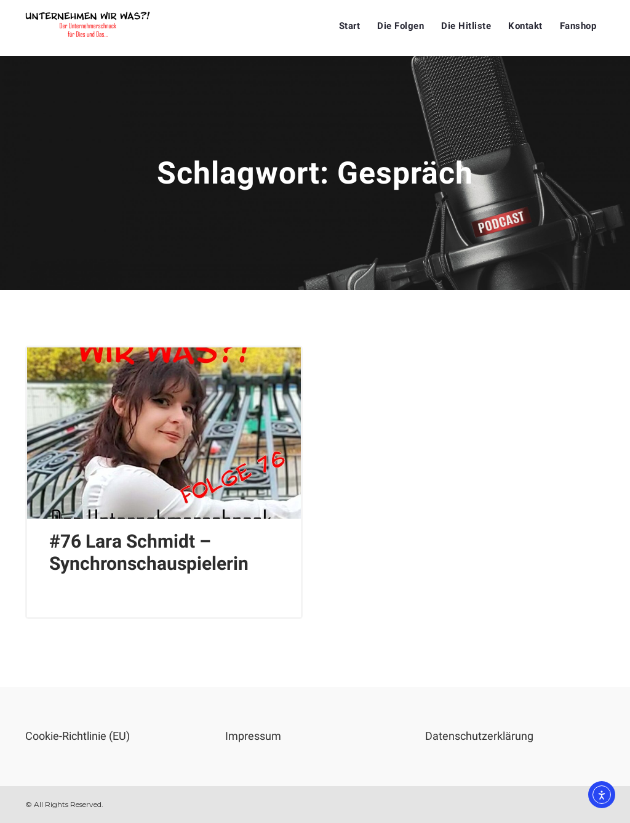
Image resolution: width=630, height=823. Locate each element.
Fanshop (578, 25)
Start (350, 25)
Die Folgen (400, 25)
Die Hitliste (466, 25)
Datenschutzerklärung (479, 735)
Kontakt (525, 25)
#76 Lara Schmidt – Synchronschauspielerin (149, 552)
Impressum (253, 735)
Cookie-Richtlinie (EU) (77, 735)
